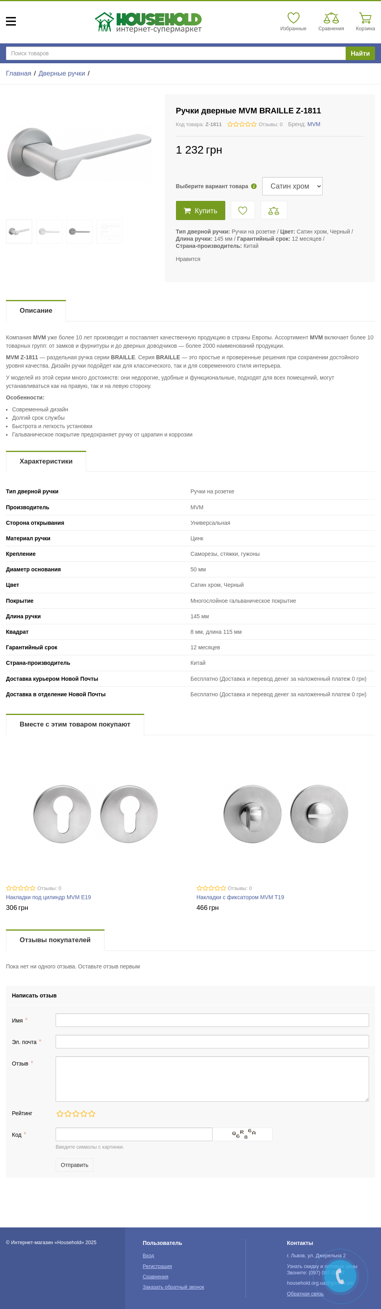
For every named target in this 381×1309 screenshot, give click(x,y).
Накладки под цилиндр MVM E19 (48, 897)
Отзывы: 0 (270, 124)
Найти (360, 53)
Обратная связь (305, 1294)
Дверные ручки (62, 73)
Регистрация (157, 1266)
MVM (314, 124)
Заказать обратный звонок (173, 1287)
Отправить (74, 1165)
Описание (36, 310)
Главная (18, 73)
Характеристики (46, 461)
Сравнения (155, 1277)
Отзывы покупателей (55, 940)
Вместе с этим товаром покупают (75, 724)
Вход (148, 1255)
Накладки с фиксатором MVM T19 (240, 897)
